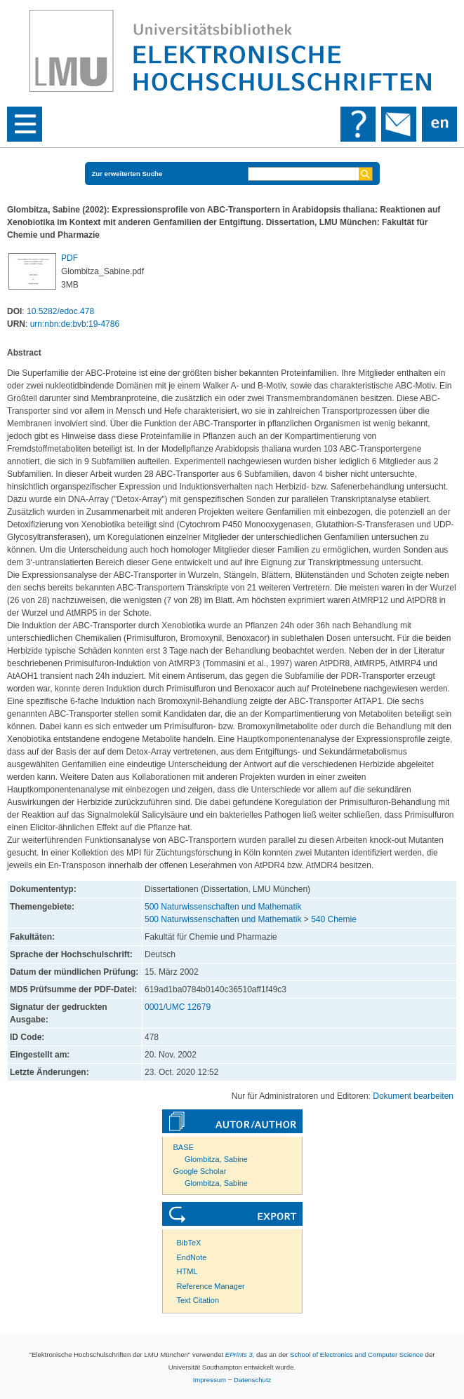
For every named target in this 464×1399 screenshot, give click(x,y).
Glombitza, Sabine (216, 1159)
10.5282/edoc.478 (60, 311)
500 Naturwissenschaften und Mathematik (223, 907)
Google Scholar (200, 1171)
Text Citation (198, 1300)
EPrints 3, (240, 1354)
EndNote (192, 1257)
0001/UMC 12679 (178, 1007)
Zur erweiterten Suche (127, 173)
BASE (183, 1147)
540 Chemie (334, 919)
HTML (187, 1271)
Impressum (209, 1380)
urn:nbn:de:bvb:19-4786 (74, 324)
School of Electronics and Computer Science (356, 1354)
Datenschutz (252, 1380)
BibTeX (189, 1242)
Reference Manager (211, 1286)
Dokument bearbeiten (413, 1096)
